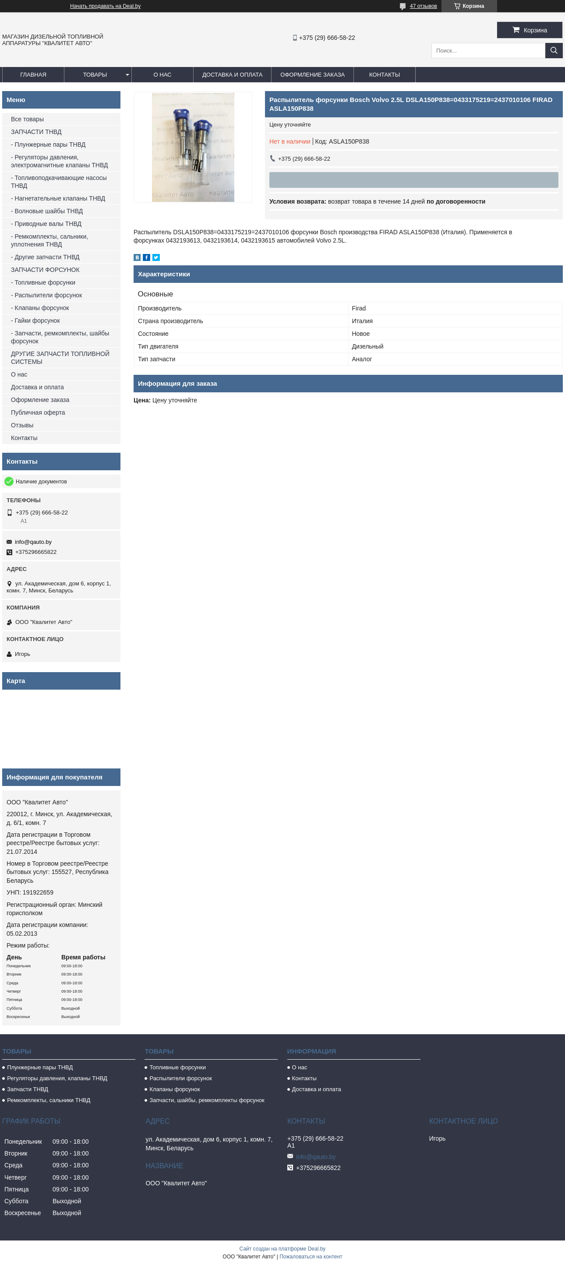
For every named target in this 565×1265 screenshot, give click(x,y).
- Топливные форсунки (43, 282)
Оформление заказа (312, 74)
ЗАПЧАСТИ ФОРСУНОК (45, 269)
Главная (33, 74)
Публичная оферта (38, 412)
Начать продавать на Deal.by (105, 6)
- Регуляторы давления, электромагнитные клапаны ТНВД (59, 161)
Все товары (27, 119)
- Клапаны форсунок (40, 307)
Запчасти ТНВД (27, 1089)
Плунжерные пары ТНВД (40, 1067)
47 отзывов (423, 6)
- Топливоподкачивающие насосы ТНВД (59, 181)
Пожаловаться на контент (310, 1257)
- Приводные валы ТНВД (46, 223)
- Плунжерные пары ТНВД (48, 144)
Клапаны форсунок (174, 1089)
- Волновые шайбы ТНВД (47, 211)
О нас (163, 74)
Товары (95, 74)
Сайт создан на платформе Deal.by (283, 1249)
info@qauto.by (33, 542)
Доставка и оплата (232, 74)
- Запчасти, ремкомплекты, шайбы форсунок (60, 337)
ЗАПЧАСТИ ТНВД (36, 131)
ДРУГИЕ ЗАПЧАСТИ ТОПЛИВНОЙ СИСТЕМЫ (60, 357)
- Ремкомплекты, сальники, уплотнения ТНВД (49, 240)
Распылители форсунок (180, 1078)
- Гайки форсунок (35, 320)
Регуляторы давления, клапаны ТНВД (57, 1078)
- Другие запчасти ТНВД (45, 257)
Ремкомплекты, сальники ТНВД (48, 1100)
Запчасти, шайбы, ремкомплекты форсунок (206, 1100)
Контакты (384, 74)
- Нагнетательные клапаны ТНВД (58, 198)
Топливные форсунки (177, 1067)
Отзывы (22, 425)
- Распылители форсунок (46, 295)
